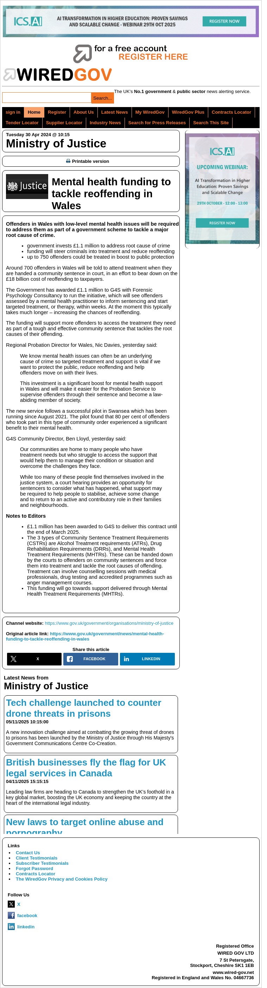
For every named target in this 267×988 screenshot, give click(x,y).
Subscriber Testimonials (42, 863)
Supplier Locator (64, 122)
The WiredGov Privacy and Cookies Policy (62, 879)
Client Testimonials (36, 858)
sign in (13, 112)
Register (57, 112)
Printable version (87, 161)
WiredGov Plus (188, 112)
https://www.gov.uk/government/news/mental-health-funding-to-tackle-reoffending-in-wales (85, 636)
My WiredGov (150, 112)
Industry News (105, 122)
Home (34, 112)
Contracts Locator (231, 112)
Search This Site (211, 122)
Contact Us (28, 852)
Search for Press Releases (157, 122)
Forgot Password (34, 868)
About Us (84, 112)
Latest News (114, 112)
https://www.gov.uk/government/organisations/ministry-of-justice (109, 623)
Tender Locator (22, 122)
